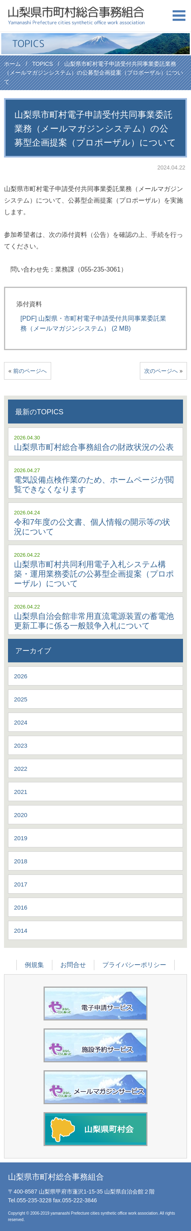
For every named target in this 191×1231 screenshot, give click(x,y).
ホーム (12, 64)
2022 (20, 768)
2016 (20, 907)
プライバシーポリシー (134, 964)
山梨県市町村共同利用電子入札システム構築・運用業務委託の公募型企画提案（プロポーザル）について (94, 574)
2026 (20, 676)
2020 (20, 814)
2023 (20, 745)
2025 (20, 699)
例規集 (34, 964)
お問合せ (73, 964)
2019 (20, 838)
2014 (20, 930)
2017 (20, 884)
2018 (20, 861)
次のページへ (161, 371)
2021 (20, 791)
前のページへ (30, 371)
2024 (20, 722)
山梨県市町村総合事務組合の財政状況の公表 (94, 447)
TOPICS (42, 64)
